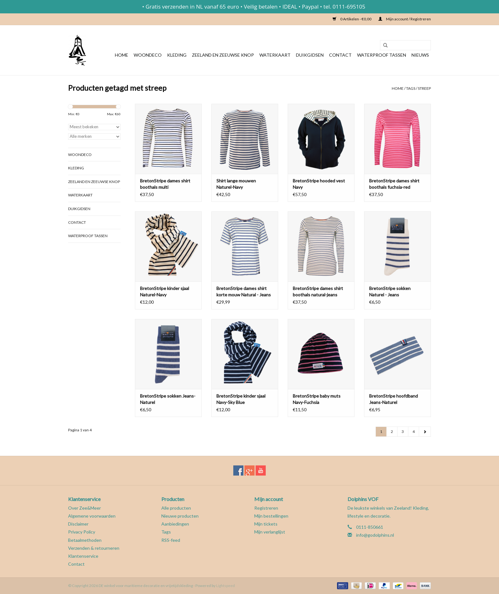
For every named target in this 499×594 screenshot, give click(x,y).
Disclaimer (78, 524)
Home (121, 55)
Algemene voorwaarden (92, 516)
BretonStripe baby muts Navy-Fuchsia (317, 399)
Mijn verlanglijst (269, 531)
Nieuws (420, 55)
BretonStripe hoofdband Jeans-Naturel (393, 399)
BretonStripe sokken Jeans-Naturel (167, 399)
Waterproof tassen (381, 55)
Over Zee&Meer (84, 508)
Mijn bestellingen (271, 516)
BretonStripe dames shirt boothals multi (165, 184)
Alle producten (176, 508)
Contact (340, 55)
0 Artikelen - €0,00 (352, 19)
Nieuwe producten (180, 516)
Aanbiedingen (175, 524)
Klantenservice (83, 556)
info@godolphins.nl (375, 535)
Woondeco (148, 55)
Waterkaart (275, 55)
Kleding (176, 55)
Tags (410, 88)
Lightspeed (225, 585)
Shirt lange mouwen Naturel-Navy (236, 184)
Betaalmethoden (85, 540)
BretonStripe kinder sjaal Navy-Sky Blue (240, 399)
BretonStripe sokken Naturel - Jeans (390, 291)
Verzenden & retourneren (93, 548)
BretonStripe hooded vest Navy (319, 184)
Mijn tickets (266, 524)
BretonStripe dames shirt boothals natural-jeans (318, 291)
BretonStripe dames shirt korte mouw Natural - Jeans (243, 291)
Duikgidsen (310, 55)
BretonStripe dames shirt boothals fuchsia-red (394, 184)
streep (424, 88)
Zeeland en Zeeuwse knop (223, 55)
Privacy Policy (81, 531)
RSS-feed (170, 540)
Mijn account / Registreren (404, 19)
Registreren (266, 508)
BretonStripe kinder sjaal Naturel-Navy (164, 291)
